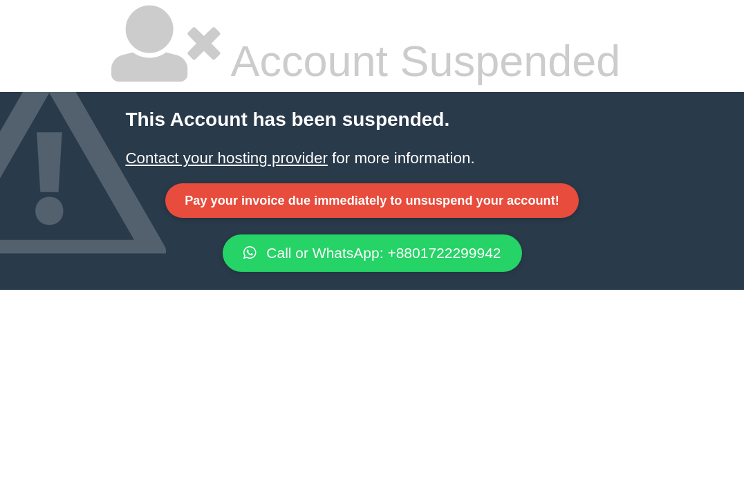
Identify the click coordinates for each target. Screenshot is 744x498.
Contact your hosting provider (226, 158)
